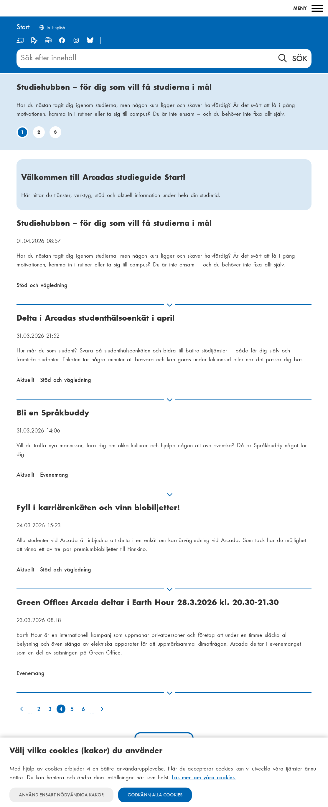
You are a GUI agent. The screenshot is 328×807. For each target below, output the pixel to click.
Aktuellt (25, 380)
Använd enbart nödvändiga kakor (61, 795)
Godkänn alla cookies (155, 795)
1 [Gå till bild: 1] (22, 132)
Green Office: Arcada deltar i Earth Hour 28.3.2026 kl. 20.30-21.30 (148, 602)
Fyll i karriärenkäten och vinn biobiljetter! (98, 507)
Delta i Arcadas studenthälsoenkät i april (96, 317)
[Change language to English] (52, 28)
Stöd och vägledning (42, 285)
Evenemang (54, 474)
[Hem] (23, 27)
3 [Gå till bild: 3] (55, 132)
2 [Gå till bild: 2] (38, 132)
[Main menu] (164, 8)
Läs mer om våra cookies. (204, 777)
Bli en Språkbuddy (53, 412)
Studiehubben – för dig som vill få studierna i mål (114, 87)
